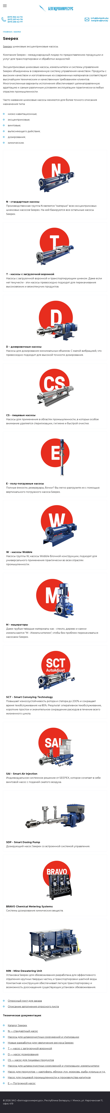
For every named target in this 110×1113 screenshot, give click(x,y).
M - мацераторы (17, 624)
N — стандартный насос (23, 1031)
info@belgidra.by (99, 18)
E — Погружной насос (22, 1083)
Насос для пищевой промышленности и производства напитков (49, 1077)
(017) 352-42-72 (15, 17)
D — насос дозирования (23, 1054)
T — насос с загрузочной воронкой (30, 1048)
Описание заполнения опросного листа (33, 1006)
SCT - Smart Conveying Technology (29, 697)
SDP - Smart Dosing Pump (23, 842)
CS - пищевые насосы (21, 415)
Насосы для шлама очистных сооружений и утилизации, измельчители (53, 1065)
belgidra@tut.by (99, 20)
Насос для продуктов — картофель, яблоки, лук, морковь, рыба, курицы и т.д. (56, 1071)
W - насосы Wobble (19, 552)
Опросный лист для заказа (25, 1000)
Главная (7, 32)
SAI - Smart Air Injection (21, 773)
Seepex (7, 46)
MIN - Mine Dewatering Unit (24, 971)
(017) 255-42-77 (15, 22)
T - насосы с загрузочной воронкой (30, 274)
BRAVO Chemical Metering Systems (29, 906)
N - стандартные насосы (22, 201)
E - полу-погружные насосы (25, 483)
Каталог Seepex (17, 1025)
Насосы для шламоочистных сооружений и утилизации (43, 1037)
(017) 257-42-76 (15, 19)
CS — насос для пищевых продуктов (31, 1060)
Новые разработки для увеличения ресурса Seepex (41, 1042)
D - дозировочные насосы (24, 346)
